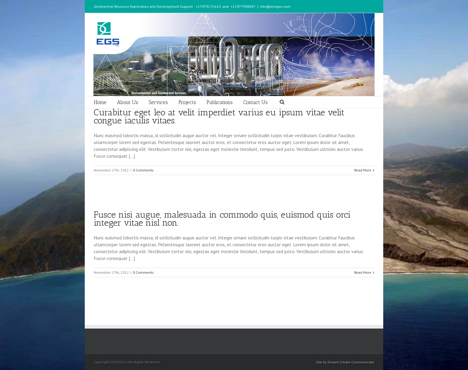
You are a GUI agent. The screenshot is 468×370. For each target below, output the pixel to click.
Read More (362, 170)
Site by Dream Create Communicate (345, 362)
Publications (220, 102)
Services (158, 102)
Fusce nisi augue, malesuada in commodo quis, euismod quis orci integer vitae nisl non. (222, 218)
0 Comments (143, 170)
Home (100, 102)
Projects (187, 102)
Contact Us (255, 102)
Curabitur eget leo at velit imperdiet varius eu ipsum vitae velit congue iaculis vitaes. (219, 116)
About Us (127, 102)
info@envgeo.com (275, 6)
